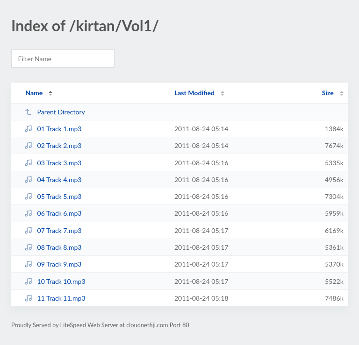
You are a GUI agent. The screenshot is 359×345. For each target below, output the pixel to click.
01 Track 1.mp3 (52, 129)
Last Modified (194, 93)
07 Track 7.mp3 (52, 230)
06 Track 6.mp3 (52, 213)
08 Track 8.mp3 (52, 247)
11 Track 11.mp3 (55, 298)
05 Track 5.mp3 (52, 196)
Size (328, 93)
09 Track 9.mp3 (52, 264)
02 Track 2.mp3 (52, 145)
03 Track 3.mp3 (52, 163)
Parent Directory (54, 112)
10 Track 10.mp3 (55, 281)
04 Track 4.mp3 (52, 179)
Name (34, 93)
